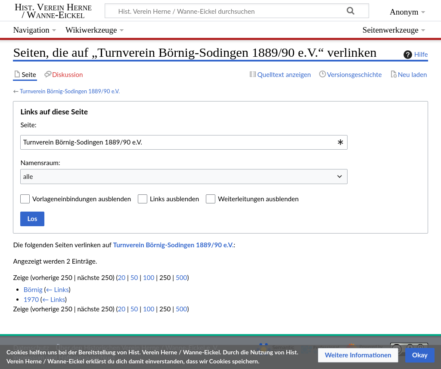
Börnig (33, 289)
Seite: (28, 125)
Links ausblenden (174, 199)
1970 (31, 299)
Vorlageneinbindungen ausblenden (81, 199)
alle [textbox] (28, 176)
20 (121, 277)
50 (134, 277)
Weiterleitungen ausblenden (258, 199)
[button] (358, 355)
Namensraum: (40, 162)
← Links (57, 289)
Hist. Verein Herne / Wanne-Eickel (53, 11)
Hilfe (414, 54)
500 (181, 277)
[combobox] (184, 142)
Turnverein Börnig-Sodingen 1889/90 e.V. (70, 91)
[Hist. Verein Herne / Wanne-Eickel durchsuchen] (237, 11)
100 (148, 277)
